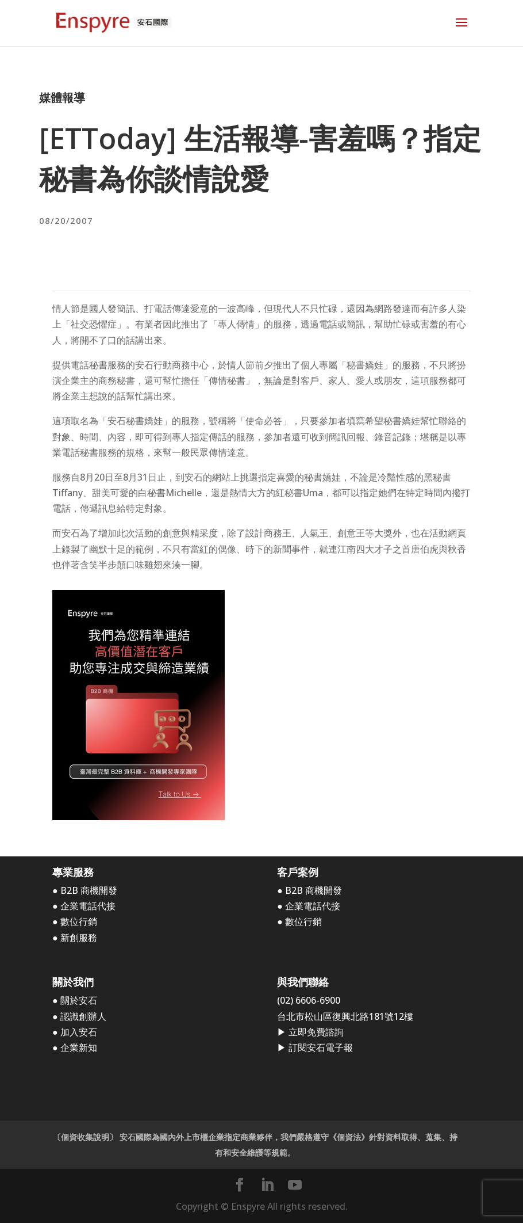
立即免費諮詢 (316, 1032)
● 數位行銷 (74, 921)
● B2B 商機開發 (84, 890)
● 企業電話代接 (84, 906)
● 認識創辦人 (79, 1016)
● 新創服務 (74, 937)
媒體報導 (62, 97)
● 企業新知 (74, 1047)
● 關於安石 (74, 1000)
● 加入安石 (74, 1032)
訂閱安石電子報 (321, 1047)
